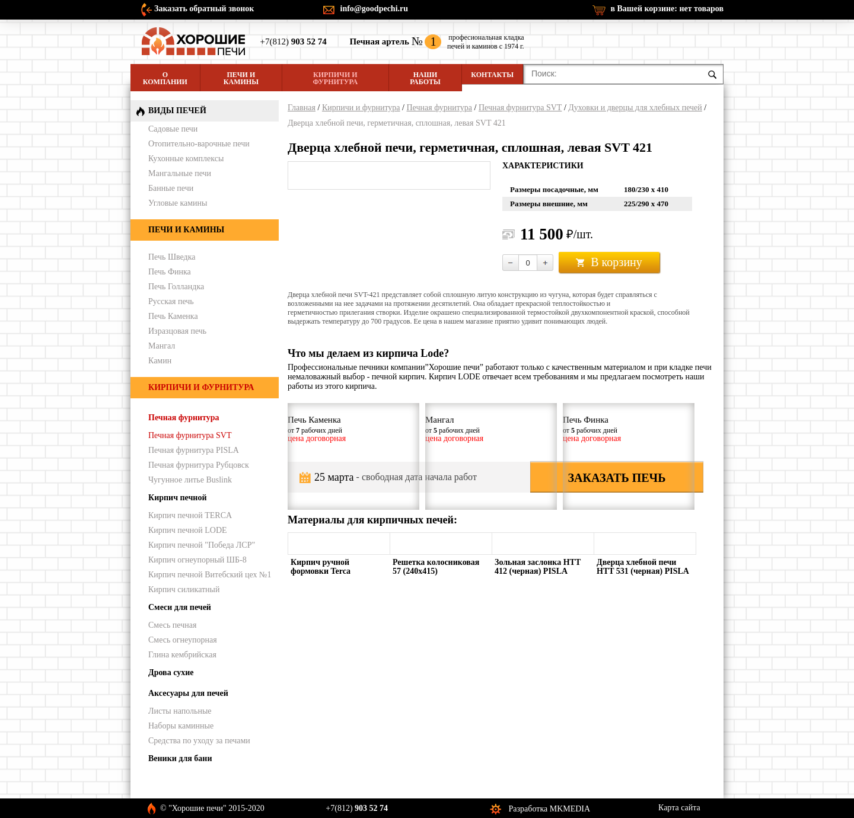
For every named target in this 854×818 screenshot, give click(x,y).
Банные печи (170, 188)
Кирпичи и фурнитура (335, 78)
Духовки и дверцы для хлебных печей (635, 107)
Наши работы (425, 78)
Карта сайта (679, 807)
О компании (165, 78)
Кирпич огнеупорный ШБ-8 (197, 559)
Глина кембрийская (182, 654)
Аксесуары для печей (188, 693)
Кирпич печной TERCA (190, 515)
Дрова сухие (170, 672)
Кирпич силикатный (184, 589)
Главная (302, 107)
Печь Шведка (172, 257)
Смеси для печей (179, 607)
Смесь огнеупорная (182, 639)
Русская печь (171, 301)
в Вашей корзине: (667, 8)
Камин (159, 360)
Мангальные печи (179, 173)
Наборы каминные (181, 725)
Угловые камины (177, 203)
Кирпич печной (177, 497)
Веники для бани (180, 758)
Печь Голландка (176, 286)
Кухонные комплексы (186, 158)
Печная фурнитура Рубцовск (198, 465)
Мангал (161, 345)
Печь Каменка (173, 316)
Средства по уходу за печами (199, 740)
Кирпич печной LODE (187, 530)
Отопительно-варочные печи (199, 143)
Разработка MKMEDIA (550, 808)
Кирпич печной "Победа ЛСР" (201, 545)
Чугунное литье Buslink (190, 479)
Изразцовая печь (177, 331)
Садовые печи (172, 128)
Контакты (492, 75)
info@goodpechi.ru (374, 8)
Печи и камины (241, 78)
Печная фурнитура (439, 107)
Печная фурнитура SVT (520, 107)
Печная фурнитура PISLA (193, 450)
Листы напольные (180, 711)
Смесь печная (172, 625)
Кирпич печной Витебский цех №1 (209, 574)
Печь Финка (169, 271)
